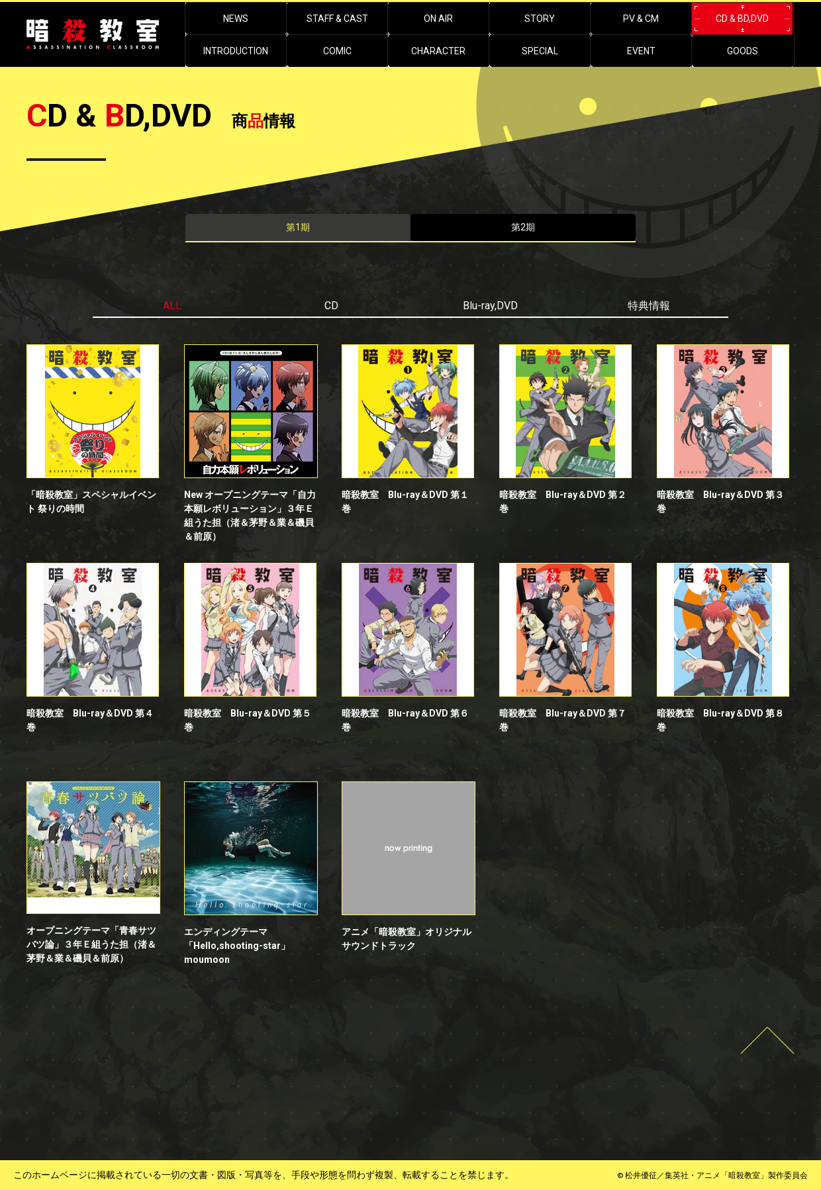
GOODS (742, 51)
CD (331, 305)
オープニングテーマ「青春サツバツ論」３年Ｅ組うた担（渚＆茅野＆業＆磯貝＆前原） (91, 944)
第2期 (523, 227)
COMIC (337, 51)
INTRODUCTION (235, 51)
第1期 (298, 227)
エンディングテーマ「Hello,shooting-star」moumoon (237, 945)
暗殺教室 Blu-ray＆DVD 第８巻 (720, 720)
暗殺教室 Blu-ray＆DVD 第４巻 (90, 720)
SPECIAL (540, 51)
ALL (172, 305)
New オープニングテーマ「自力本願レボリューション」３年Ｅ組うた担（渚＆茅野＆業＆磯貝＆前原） (250, 515)
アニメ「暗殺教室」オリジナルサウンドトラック (406, 938)
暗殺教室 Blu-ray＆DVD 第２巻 (562, 501)
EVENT (641, 51)
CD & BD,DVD (742, 18)
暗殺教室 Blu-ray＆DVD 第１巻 (405, 501)
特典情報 (649, 305)
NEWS (235, 18)
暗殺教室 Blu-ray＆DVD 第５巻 (247, 720)
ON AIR (438, 18)
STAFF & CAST (337, 18)
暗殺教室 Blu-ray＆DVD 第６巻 (405, 720)
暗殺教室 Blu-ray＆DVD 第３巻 (720, 501)
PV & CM (641, 18)
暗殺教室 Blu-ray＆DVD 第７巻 (562, 720)
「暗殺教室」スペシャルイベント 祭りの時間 (91, 501)
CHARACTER (438, 51)
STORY (539, 18)
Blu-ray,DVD (490, 305)
